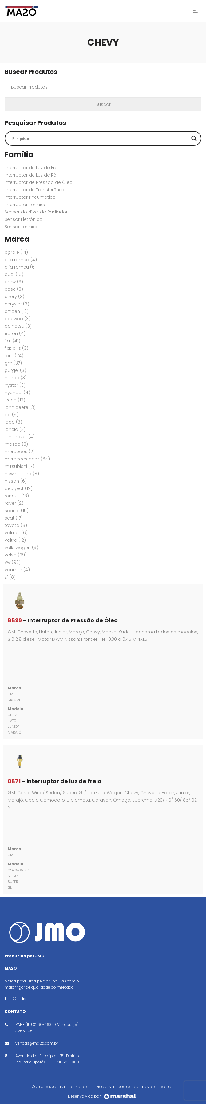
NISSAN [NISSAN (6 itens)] (16, 481)
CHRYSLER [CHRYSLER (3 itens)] (17, 304)
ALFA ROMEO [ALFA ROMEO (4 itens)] (21, 260)
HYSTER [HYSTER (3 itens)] (15, 385)
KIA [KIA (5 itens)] (11, 415)
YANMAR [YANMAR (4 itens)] (17, 570)
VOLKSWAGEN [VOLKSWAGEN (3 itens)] (21, 547)
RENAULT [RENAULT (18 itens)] (17, 496)
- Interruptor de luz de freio (54, 781)
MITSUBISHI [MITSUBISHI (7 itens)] (19, 466)
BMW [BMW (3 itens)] (14, 282)
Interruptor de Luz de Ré (30, 175)
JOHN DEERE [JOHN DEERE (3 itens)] (20, 407)
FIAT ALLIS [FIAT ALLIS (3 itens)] (16, 348)
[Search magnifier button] (194, 138)
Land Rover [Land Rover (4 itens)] (20, 437)
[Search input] (100, 138)
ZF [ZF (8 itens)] (10, 577)
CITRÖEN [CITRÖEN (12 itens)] (17, 311)
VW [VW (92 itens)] (13, 562)
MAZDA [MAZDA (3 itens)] (16, 444)
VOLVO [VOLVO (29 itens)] (16, 555)
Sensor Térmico (22, 227)
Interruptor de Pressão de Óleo (39, 182)
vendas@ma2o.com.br (36, 1043)
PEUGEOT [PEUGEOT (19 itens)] (19, 488)
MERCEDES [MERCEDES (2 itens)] (20, 451)
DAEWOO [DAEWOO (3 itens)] (17, 319)
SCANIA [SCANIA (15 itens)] (17, 511)
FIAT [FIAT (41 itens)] (12, 341)
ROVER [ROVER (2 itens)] (14, 503)
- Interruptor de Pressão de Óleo (63, 620)
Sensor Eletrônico (23, 219)
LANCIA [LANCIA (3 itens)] (15, 429)
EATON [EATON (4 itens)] (15, 333)
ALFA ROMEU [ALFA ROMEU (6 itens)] (21, 267)
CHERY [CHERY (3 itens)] (14, 296)
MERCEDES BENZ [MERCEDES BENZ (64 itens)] (27, 459)
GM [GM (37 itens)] (13, 363)
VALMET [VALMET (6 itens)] (16, 533)
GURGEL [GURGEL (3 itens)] (15, 370)
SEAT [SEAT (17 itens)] (14, 518)
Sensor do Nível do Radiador (36, 212)
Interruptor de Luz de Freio (33, 168)
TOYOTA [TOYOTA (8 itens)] (16, 525)
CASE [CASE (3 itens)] (14, 289)
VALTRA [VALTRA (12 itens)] (15, 540)
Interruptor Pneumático (30, 197)
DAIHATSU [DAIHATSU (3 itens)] (18, 326)
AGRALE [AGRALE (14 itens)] (16, 252)
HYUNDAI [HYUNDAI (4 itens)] (17, 392)
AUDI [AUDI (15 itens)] (14, 274)
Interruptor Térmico (26, 204)
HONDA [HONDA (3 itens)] (16, 378)
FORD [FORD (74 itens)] (14, 356)
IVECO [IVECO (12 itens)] (15, 400)
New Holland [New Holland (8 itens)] (22, 474)
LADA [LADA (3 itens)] (13, 422)
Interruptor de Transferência (35, 190)
